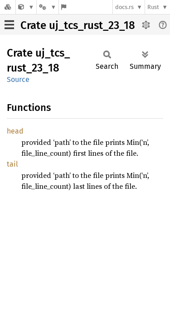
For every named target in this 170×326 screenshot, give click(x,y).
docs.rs (124, 7)
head (15, 131)
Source (18, 79)
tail (12, 164)
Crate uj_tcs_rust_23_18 (77, 25)
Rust (153, 7)
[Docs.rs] (7, 7)
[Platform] (47, 7)
